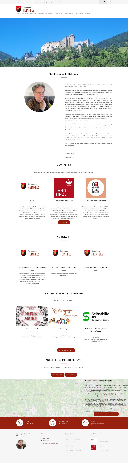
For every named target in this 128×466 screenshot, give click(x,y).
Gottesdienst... (70, 446)
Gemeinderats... (70, 442)
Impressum (46, 434)
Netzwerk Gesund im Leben (96, 196)
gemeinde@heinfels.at (37, 2)
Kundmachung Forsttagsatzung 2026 (96, 263)
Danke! (32, 196)
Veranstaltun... (70, 438)
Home (38, 9)
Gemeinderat (70, 450)
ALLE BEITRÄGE (64, 218)
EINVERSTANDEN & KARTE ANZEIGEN (106, 409)
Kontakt (106, 9)
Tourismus (99, 9)
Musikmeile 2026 (32, 325)
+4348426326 (23, 2)
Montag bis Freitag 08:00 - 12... (55, 2)
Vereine (70, 9)
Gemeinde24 (50, 462)
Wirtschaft (78, 9)
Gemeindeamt (81, 446)
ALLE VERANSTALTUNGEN (66, 346)
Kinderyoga (64, 325)
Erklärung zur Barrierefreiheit (50, 439)
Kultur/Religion (89, 9)
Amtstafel (78, 435)
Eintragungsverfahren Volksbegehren (32, 263)
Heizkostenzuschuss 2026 (64, 196)
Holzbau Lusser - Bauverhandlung (64, 263)
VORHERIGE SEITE (57, 370)
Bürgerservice (61, 9)
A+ (101, 2)
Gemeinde (53, 9)
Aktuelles (45, 9)
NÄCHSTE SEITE (71, 370)
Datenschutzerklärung (85, 462)
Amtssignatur (46, 436)
